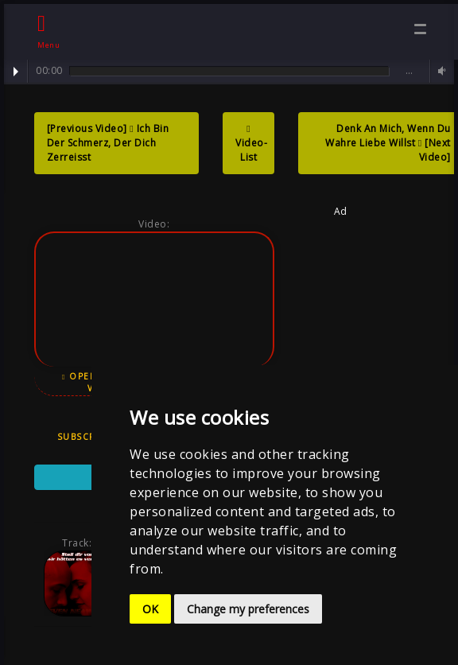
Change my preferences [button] (248, 608)
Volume (439, 71)
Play (16, 71)
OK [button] (150, 608)
